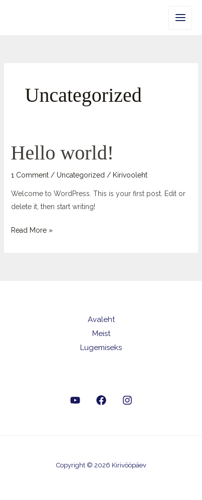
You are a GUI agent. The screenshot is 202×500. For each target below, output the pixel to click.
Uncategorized (81, 175)
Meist (101, 333)
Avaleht (101, 319)
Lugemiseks (101, 347)
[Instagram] (127, 400)
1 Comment (30, 175)
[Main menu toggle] (180, 18)
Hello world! (62, 152)
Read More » (32, 229)
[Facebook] (101, 400)
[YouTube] (75, 400)
